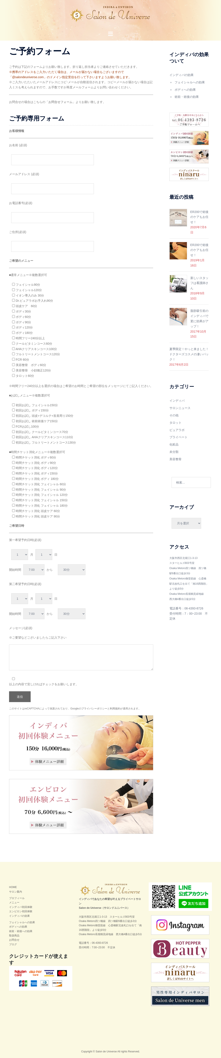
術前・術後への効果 (20, 931)
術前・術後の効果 (187, 96)
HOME (13, 887)
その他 (173, 415)
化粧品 (173, 444)
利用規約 (115, 708)
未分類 (173, 452)
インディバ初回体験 (20, 907)
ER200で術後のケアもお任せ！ (199, 217)
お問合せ (14, 939)
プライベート (178, 437)
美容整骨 (175, 459)
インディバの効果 (181, 75)
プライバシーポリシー (94, 708)
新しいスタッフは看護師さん (199, 283)
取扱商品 (14, 935)
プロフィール (17, 898)
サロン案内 (15, 891)
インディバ (177, 400)
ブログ (13, 944)
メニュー (14, 902)
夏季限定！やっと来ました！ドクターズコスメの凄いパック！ (189, 354)
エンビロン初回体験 (20, 911)
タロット (175, 422)
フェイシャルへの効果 (190, 82)
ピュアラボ (177, 430)
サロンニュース (180, 408)
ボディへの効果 (185, 89)
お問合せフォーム (60, 102)
